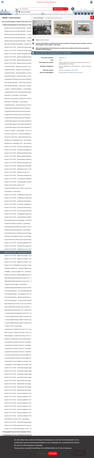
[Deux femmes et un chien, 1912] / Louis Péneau (18, 303)
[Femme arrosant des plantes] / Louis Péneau (17, 230)
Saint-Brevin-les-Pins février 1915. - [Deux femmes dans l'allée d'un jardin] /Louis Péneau (23, 310)
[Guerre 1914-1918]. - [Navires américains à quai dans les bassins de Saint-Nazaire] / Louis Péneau (23, 162)
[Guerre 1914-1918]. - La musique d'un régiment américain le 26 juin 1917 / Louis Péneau (23, 178)
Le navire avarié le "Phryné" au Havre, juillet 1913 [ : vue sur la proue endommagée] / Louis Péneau (23, 358)
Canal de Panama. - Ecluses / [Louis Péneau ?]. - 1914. (20, 69)
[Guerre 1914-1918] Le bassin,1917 (15, 185)
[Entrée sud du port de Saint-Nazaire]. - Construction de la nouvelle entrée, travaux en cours (23, 28)
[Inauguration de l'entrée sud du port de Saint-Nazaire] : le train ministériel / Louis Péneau (23, 79)
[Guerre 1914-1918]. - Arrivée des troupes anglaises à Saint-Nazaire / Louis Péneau (23, 371)
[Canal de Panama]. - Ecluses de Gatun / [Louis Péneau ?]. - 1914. (23, 76)
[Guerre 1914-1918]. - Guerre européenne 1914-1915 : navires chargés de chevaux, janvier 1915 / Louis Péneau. (23, 393)
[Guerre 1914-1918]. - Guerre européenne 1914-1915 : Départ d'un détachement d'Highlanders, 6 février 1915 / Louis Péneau (23, 399)
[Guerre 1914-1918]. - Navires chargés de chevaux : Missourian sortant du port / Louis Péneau (23, 53)
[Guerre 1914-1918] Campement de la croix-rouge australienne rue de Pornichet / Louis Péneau (23, 425)
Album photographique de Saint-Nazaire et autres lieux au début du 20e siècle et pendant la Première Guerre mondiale (21, 25)
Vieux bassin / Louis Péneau (13, 191)
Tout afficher (38, 18)
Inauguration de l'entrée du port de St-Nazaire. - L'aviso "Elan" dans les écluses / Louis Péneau (23, 108)
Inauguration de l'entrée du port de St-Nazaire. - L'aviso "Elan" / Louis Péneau (23, 117)
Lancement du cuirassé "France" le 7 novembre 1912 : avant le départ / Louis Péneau (23, 342)
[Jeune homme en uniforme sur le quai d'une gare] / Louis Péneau (23, 239)
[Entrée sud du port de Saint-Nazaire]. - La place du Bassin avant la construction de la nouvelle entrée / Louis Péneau (23, 37)
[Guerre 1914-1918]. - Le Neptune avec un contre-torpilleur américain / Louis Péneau (23, 249)
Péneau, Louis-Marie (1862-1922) (68, 70)
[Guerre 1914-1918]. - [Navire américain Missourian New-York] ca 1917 (23, 156)
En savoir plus (41, 453)
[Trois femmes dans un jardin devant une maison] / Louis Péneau (23, 233)
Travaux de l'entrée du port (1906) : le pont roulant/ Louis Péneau (23, 188)
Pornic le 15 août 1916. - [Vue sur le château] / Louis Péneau (22, 134)
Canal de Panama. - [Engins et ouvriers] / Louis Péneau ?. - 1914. (23, 66)
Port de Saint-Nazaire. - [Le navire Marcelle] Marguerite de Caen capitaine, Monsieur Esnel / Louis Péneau (23, 291)
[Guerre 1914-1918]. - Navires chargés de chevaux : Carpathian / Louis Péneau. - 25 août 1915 (23, 57)
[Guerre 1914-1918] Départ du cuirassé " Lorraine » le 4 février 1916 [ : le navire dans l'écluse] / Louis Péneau (23, 265)
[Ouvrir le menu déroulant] (2, 2)
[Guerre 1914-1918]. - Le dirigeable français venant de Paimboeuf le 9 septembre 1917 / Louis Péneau (23, 214)
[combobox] (60, 9)
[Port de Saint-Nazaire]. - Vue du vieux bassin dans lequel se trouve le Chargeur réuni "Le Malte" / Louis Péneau (23, 82)
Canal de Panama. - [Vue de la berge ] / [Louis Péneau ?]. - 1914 (22, 73)
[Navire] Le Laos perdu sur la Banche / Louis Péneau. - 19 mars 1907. (23, 98)
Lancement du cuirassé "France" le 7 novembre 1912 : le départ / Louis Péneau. (23, 345)
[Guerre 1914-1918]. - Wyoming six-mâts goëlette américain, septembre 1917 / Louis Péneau (23, 166)
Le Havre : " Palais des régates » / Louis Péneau (18, 89)
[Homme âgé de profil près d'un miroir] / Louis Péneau (20, 226)
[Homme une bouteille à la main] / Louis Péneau (18, 236)
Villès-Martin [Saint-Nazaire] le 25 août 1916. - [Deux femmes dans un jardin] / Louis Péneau (23, 281)
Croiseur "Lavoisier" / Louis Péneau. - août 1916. (18, 130)
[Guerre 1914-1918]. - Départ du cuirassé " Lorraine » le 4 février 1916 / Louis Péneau (23, 255)
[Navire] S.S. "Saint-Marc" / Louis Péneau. (16, 101)
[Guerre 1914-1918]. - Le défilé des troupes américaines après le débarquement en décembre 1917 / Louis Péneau (23, 194)
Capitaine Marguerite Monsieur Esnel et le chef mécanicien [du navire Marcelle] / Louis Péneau (23, 287)
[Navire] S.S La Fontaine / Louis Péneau (16, 95)
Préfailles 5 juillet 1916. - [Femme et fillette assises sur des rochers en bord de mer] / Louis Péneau (23, 268)
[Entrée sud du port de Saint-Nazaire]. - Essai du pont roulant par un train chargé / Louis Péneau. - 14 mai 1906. (23, 31)
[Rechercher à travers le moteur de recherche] (36, 9)
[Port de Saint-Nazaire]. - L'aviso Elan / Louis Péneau (19, 85)
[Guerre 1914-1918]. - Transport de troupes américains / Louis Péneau (23, 246)
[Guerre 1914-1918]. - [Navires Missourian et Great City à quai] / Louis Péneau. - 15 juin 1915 (23, 60)
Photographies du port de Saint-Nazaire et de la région (19, 432)
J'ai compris (52, 453)
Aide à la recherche (25, 12)
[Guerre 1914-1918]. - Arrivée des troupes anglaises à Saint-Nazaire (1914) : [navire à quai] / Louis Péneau (23, 47)
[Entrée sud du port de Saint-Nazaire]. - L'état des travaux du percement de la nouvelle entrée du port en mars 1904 (23, 41)
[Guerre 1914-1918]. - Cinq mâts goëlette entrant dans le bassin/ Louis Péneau (23, 242)
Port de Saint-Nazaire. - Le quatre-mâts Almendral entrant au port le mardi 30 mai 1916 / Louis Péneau (23, 300)
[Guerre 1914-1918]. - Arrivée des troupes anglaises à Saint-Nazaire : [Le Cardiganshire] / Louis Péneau (23, 367)
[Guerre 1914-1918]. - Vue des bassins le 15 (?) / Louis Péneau (22, 252)
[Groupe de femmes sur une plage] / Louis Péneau (19, 220)
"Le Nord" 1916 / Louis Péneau (13, 326)
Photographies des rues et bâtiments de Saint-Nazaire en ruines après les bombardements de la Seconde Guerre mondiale (21, 435)
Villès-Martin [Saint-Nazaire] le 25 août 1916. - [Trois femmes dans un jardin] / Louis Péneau (23, 278)
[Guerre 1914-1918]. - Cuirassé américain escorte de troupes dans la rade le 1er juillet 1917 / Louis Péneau (23, 207)
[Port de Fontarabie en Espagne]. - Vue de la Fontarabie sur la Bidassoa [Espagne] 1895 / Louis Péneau (23, 44)
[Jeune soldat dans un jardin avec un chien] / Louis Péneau (21, 307)
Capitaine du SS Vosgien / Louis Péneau (16, 284)
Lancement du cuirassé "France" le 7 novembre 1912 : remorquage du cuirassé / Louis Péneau (23, 351)
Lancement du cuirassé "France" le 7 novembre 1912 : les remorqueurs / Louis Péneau (23, 348)
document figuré (78, 72)
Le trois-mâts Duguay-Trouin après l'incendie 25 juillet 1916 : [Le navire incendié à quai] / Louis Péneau (23, 124)
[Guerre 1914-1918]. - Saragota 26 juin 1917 (17, 172)
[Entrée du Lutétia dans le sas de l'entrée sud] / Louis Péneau (22, 339)
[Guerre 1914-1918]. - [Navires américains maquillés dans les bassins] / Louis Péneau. (23, 153)
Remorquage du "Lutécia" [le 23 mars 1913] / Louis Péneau (21, 335)
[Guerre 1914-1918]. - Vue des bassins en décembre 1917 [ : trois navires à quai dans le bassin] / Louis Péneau (23, 182)
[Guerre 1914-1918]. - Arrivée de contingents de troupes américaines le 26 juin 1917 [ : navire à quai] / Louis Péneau (23, 175)
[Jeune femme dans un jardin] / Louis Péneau (17, 223)
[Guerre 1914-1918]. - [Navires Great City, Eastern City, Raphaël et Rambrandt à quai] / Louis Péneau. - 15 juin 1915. (23, 63)
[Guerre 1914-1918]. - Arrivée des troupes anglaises (19, 422)
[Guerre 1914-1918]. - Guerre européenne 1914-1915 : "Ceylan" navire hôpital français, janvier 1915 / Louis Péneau (23, 396)
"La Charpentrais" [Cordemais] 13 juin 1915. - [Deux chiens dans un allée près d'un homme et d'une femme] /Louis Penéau (23, 313)
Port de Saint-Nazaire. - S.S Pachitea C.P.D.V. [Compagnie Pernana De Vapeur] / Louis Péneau (23, 294)
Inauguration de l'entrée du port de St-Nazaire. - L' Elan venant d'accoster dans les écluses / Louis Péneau (23, 114)
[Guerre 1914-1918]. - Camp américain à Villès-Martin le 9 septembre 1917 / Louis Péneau (23, 217)
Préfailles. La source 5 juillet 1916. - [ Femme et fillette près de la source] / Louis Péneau (23, 271)
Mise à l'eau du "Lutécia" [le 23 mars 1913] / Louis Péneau (21, 332)
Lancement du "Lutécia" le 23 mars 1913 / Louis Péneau (20, 329)
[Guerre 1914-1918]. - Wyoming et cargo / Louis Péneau (20, 169)
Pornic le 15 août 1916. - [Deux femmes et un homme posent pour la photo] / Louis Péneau (23, 137)
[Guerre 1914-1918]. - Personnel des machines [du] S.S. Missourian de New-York (23, 159)
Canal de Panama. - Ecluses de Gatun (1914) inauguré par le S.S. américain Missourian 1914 (23, 105)
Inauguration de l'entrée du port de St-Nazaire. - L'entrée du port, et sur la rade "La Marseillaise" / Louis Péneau (23, 111)
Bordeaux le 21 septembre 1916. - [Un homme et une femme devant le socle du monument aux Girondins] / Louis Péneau (23, 143)
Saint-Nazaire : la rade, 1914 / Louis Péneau (17, 419)
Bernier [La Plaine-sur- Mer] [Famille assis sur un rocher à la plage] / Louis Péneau (23, 275)
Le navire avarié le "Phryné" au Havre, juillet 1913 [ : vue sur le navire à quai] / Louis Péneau (23, 355)
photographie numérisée (66, 72)
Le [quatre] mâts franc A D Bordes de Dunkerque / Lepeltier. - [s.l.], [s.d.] (23, 92)
